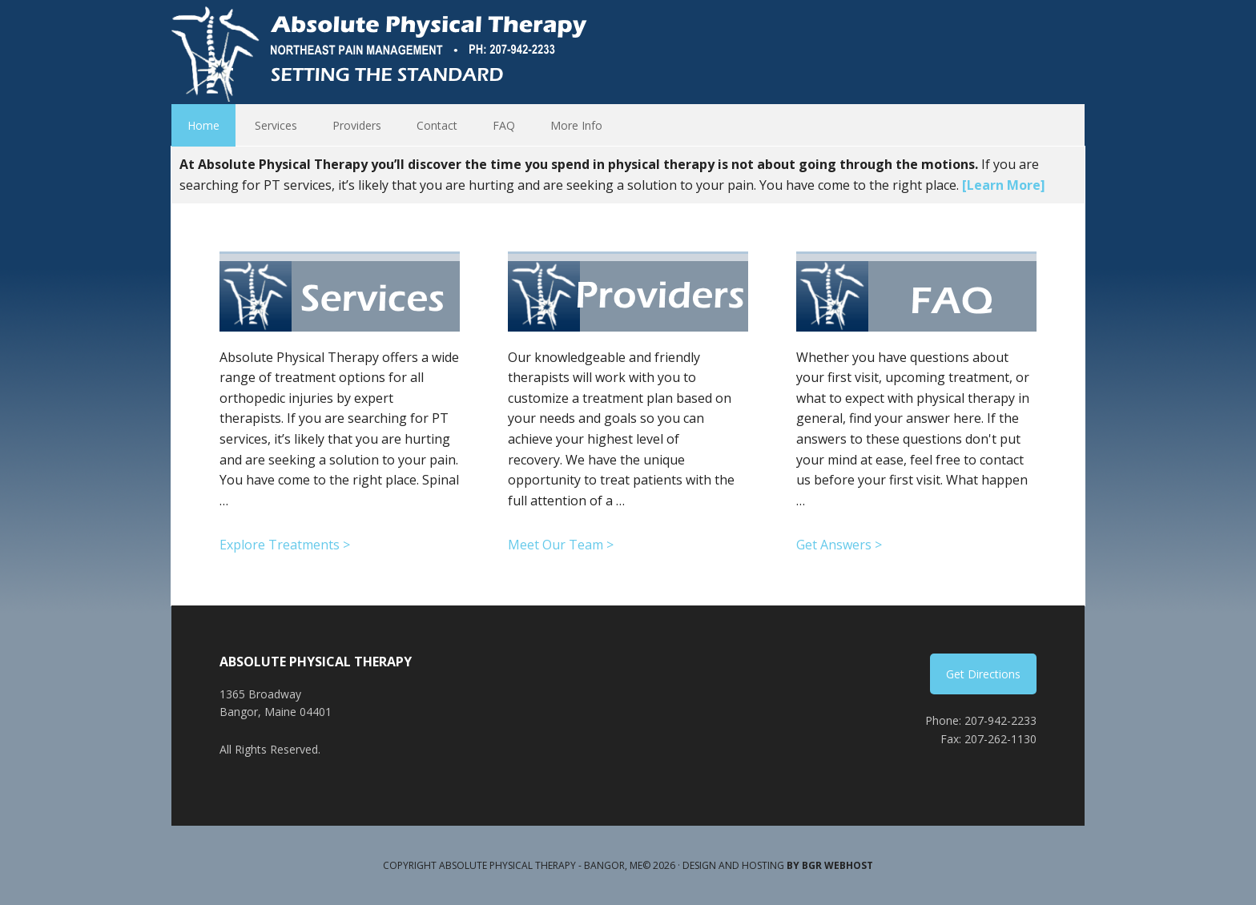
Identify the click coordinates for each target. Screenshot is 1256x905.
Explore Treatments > (284, 544)
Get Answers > (839, 544)
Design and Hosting (777, 865)
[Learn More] (1003, 185)
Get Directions (983, 674)
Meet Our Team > (561, 544)
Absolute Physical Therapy (383, 51)
